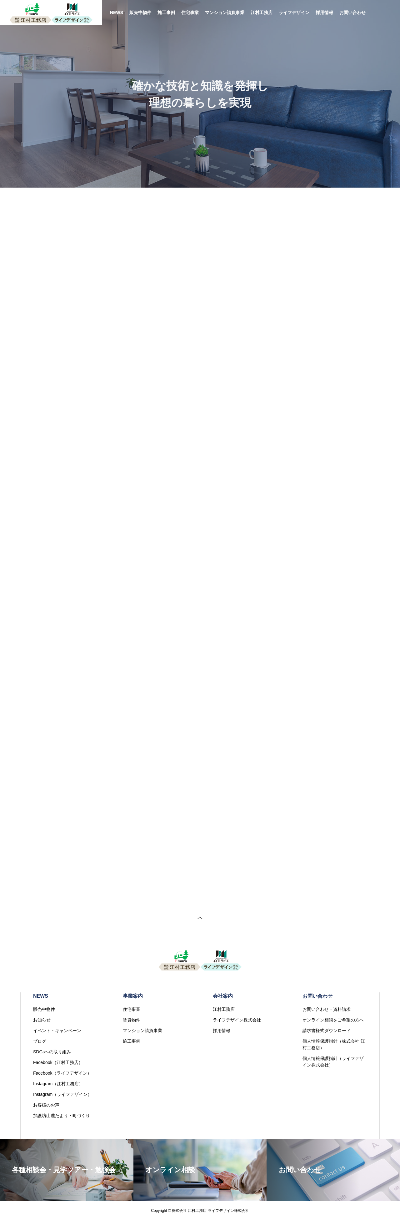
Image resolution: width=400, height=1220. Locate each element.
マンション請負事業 (224, 12)
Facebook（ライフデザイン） (62, 1073)
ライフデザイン (294, 12)
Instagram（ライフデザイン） (62, 1094)
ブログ (39, 1041)
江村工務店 (261, 12)
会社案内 (223, 996)
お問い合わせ (352, 12)
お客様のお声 (46, 1104)
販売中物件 (140, 12)
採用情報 (324, 12)
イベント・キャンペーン (57, 1030)
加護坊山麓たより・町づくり (61, 1115)
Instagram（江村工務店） (58, 1083)
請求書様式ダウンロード (326, 1030)
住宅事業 (190, 12)
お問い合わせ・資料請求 (326, 1009)
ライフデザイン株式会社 (237, 1019)
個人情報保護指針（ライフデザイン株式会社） (333, 1061)
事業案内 (133, 996)
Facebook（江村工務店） (58, 1062)
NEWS (116, 12)
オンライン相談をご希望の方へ (333, 1019)
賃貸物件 (131, 1019)
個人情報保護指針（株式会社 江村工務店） (333, 1044)
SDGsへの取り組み (52, 1051)
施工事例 (166, 12)
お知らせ (42, 1019)
